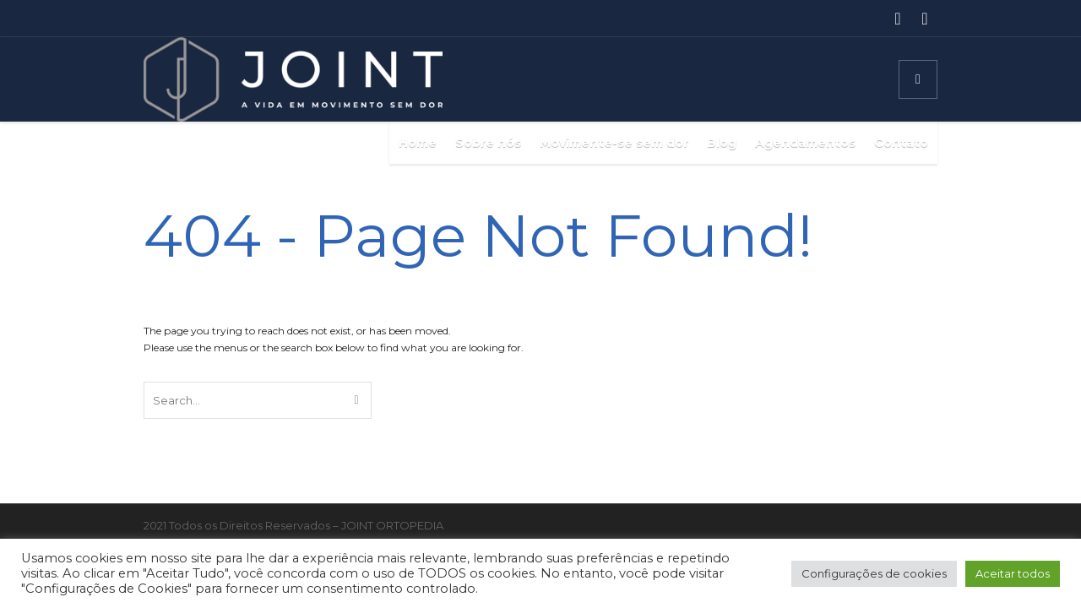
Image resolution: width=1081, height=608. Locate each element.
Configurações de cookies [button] (874, 573)
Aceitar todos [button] (1012, 573)
